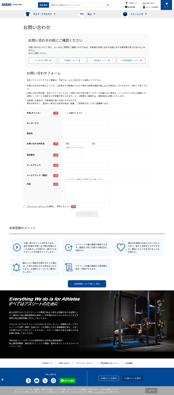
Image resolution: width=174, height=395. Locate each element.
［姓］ (68, 143)
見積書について (70, 60)
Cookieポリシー (100, 392)
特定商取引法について (110, 363)
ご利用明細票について (129, 60)
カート (166, 7)
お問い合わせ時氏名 (36, 143)
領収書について (100, 60)
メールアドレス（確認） (38, 175)
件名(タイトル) (33, 113)
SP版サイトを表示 (108, 378)
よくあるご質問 (41, 60)
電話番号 (31, 155)
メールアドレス (34, 165)
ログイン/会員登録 (152, 7)
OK (151, 390)
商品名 (30, 133)
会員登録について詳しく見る (87, 284)
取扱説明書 (131, 7)
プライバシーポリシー (85, 363)
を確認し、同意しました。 (51, 206)
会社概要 (129, 363)
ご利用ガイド (132, 3)
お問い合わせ (150, 3)
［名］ (93, 143)
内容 (29, 184)
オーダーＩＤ (33, 123)
